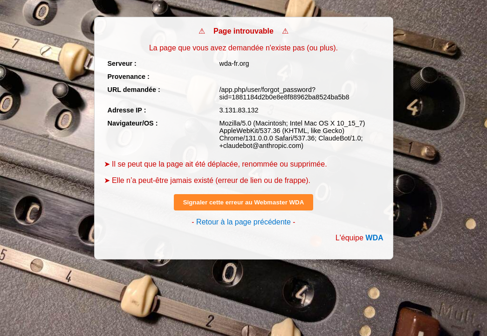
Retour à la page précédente (243, 222)
